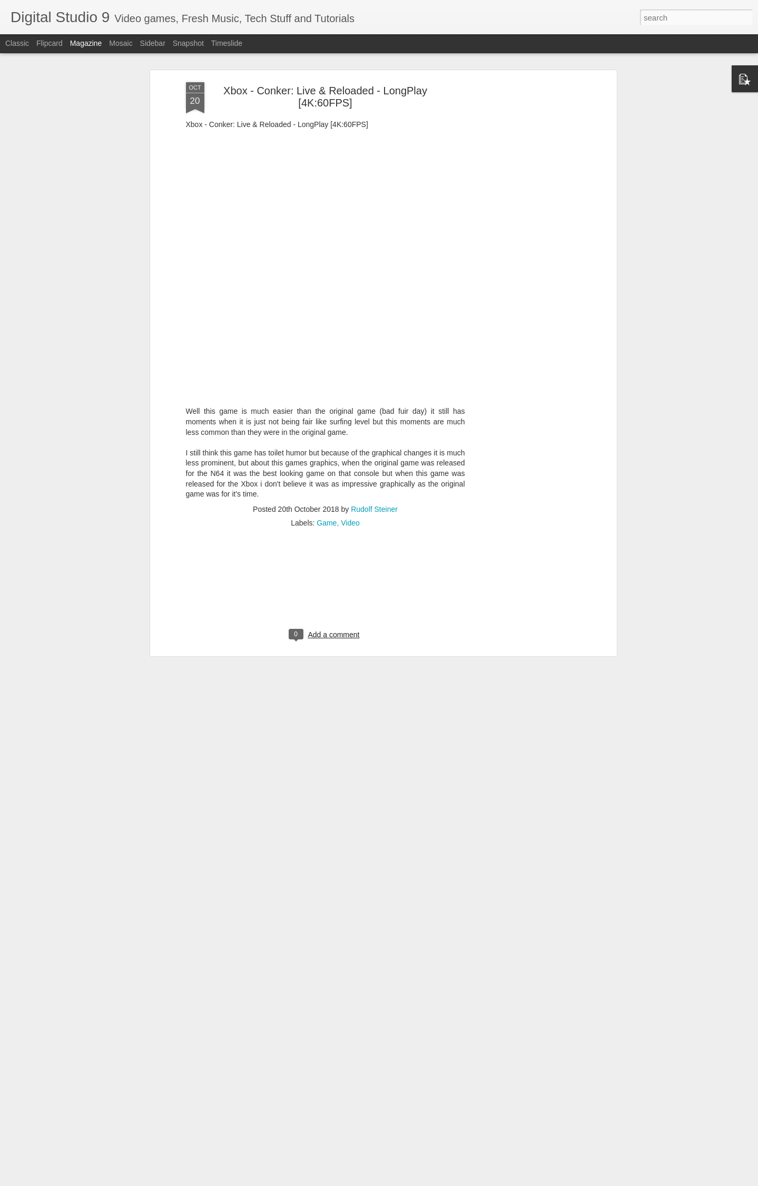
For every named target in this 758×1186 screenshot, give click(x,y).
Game (327, 519)
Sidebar (152, 43)
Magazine (86, 43)
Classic (17, 43)
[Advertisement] (523, 244)
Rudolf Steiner (374, 505)
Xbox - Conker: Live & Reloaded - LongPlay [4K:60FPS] (325, 93)
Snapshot (188, 43)
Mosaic (120, 43)
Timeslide (226, 43)
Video (350, 519)
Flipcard (49, 43)
